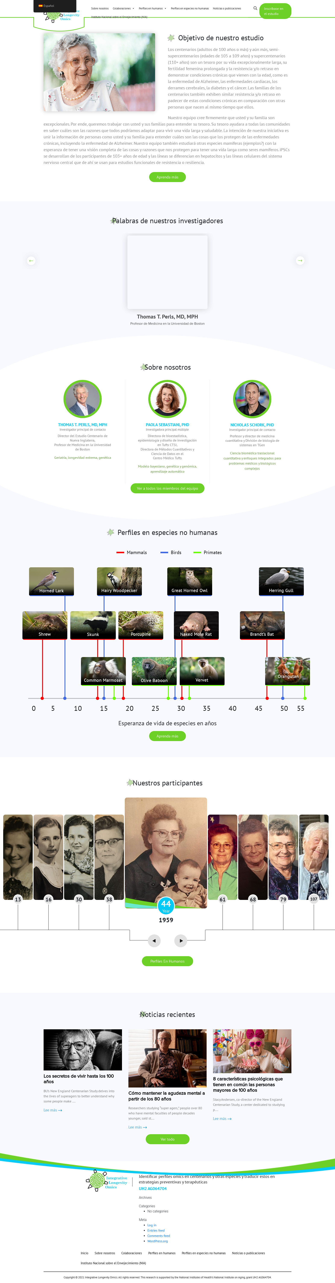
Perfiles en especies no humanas (190, 8)
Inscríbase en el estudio (273, 11)
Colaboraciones (124, 8)
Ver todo (168, 1139)
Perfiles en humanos (153, 8)
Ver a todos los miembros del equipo (167, 488)
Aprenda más (167, 177)
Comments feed (158, 1236)
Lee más (53, 1110)
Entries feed (156, 1230)
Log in (151, 1225)
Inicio (84, 1253)
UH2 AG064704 (153, 1188)
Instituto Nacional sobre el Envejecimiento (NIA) (119, 17)
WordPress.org (157, 1241)
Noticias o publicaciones (227, 8)
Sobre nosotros (100, 8)
